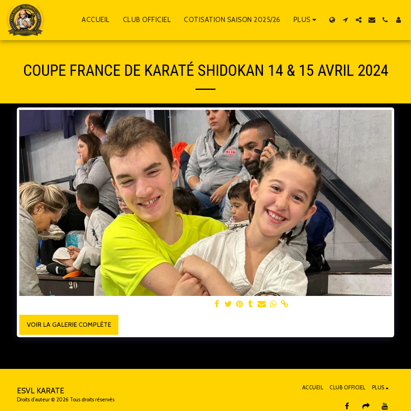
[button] (345, 19)
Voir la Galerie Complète (69, 324)
